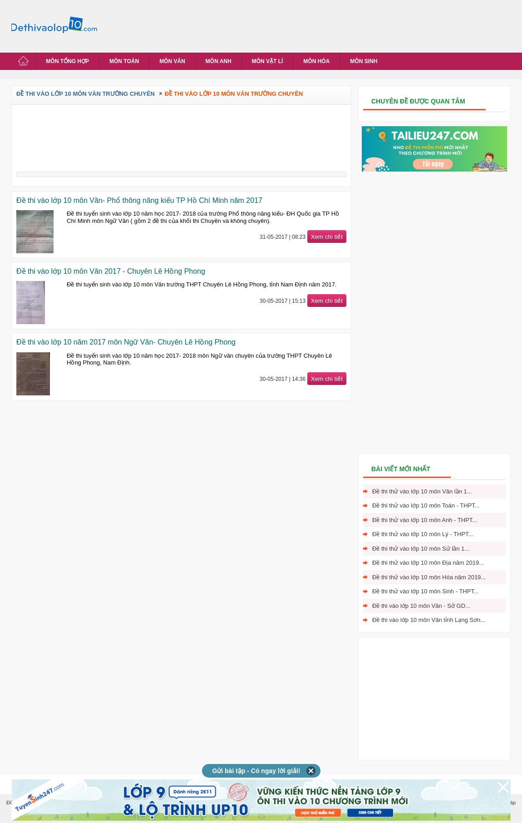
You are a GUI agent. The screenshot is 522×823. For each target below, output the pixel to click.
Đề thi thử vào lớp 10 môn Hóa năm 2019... (429, 577)
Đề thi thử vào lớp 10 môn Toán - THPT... (426, 505)
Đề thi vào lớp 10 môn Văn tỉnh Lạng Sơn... (428, 619)
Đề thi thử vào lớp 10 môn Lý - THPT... (422, 534)
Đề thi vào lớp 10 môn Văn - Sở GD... (421, 605)
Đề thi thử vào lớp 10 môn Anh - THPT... (424, 520)
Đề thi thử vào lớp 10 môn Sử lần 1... (420, 548)
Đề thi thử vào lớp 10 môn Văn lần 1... (422, 491)
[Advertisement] (267, 25)
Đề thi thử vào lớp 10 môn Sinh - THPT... (425, 591)
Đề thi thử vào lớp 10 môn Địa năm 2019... (428, 562)
